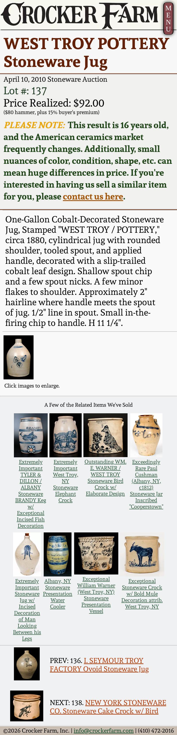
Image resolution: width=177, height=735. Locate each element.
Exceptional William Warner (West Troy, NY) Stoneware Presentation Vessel (96, 595)
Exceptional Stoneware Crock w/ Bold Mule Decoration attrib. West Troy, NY (142, 594)
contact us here (93, 196)
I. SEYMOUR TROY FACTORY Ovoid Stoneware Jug (99, 664)
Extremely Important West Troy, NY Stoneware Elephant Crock (65, 481)
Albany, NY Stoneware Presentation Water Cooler (57, 594)
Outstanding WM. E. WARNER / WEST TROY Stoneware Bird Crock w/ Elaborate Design (105, 477)
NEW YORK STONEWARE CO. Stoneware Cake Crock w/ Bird (108, 706)
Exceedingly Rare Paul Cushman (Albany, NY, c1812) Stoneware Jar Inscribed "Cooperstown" (146, 484)
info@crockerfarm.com (104, 730)
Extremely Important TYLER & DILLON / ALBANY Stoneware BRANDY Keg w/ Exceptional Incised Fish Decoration (30, 494)
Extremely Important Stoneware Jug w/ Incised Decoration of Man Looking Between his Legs (27, 610)
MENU (168, 18)
